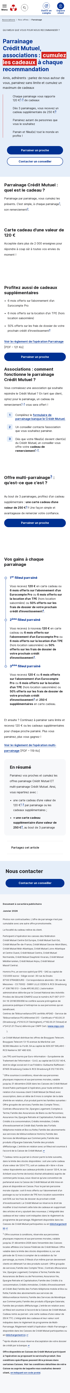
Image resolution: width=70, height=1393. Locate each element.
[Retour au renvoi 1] (44, 1150)
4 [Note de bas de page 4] (49, 330)
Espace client (61, 11)
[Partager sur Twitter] (48, 847)
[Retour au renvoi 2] (7, 1228)
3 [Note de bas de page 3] (55, 111)
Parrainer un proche (35, 150)
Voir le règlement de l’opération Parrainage (34, 341)
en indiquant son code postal (25, 1372)
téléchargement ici (15, 1335)
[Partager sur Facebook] (57, 847)
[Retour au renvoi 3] (27, 1335)
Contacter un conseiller (35, 161)
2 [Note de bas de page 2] (23, 99)
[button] (46, 7)
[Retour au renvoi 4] (29, 1345)
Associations (8, 19)
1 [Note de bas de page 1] (20, 99)
